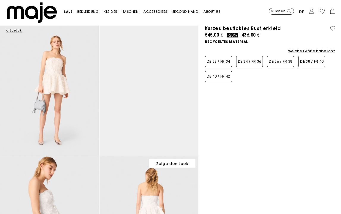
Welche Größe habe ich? (311, 51)
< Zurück (14, 30)
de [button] (301, 12)
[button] (70, 11)
